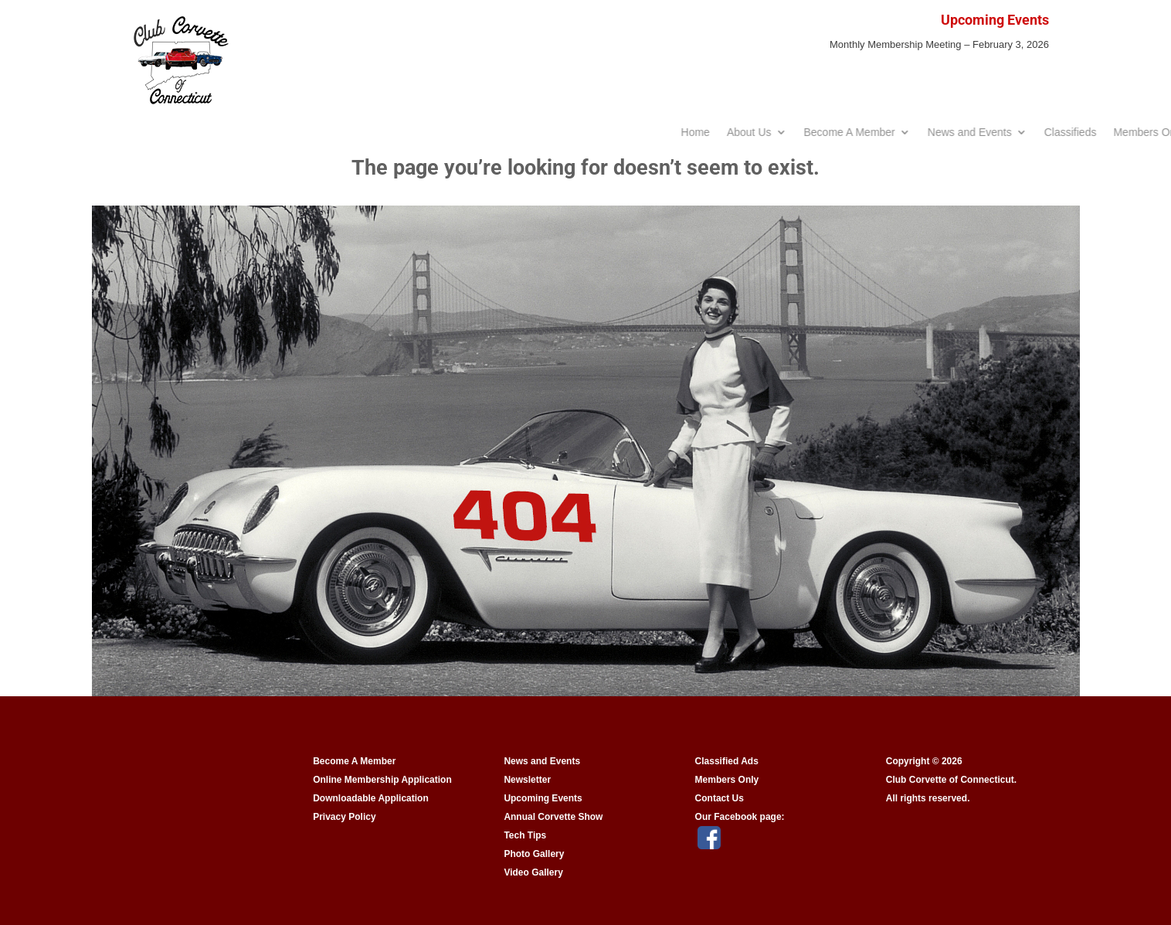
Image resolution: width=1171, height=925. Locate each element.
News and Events (542, 761)
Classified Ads (727, 761)
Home (846, 132)
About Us (899, 132)
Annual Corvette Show (553, 816)
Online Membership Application (382, 779)
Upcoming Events (543, 798)
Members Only (727, 779)
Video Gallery (533, 872)
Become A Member (1000, 132)
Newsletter (527, 779)
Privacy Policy (344, 816)
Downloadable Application (371, 798)
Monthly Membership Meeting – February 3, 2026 (939, 44)
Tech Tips (525, 835)
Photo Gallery (534, 853)
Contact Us (719, 798)
